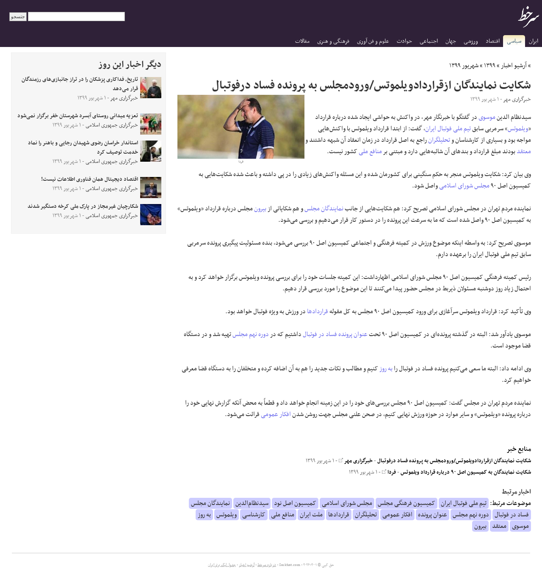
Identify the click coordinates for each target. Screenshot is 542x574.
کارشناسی (253, 514)
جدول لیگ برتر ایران (222, 565)
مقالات (302, 41)
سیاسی (514, 41)
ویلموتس (518, 128)
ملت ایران (311, 514)
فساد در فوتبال (320, 334)
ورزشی (471, 41)
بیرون (260, 208)
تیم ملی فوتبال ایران (448, 128)
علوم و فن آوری (373, 41)
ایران (533, 41)
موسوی (486, 117)
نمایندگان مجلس (323, 208)
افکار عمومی (276, 414)
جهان (450, 41)
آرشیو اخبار (514, 65)
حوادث (404, 41)
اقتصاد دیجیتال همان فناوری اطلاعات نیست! (89, 179)
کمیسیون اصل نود (295, 503)
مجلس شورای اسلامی (464, 185)
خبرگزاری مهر (356, 461)
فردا (389, 472)
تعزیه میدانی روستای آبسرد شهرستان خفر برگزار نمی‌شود (77, 116)
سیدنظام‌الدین (251, 503)
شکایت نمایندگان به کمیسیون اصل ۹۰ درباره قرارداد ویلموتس (466, 472)
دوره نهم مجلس (250, 334)
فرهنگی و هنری (333, 41)
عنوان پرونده (353, 334)
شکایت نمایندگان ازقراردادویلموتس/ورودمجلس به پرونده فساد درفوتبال (454, 461)
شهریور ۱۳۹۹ (463, 65)
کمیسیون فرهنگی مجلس (406, 503)
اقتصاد (493, 41)
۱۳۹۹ (489, 65)
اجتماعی (429, 41)
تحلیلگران (439, 140)
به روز (386, 368)
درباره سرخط (266, 565)
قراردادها (317, 311)
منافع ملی (370, 151)
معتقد (524, 151)
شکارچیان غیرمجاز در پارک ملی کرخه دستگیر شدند (83, 206)
